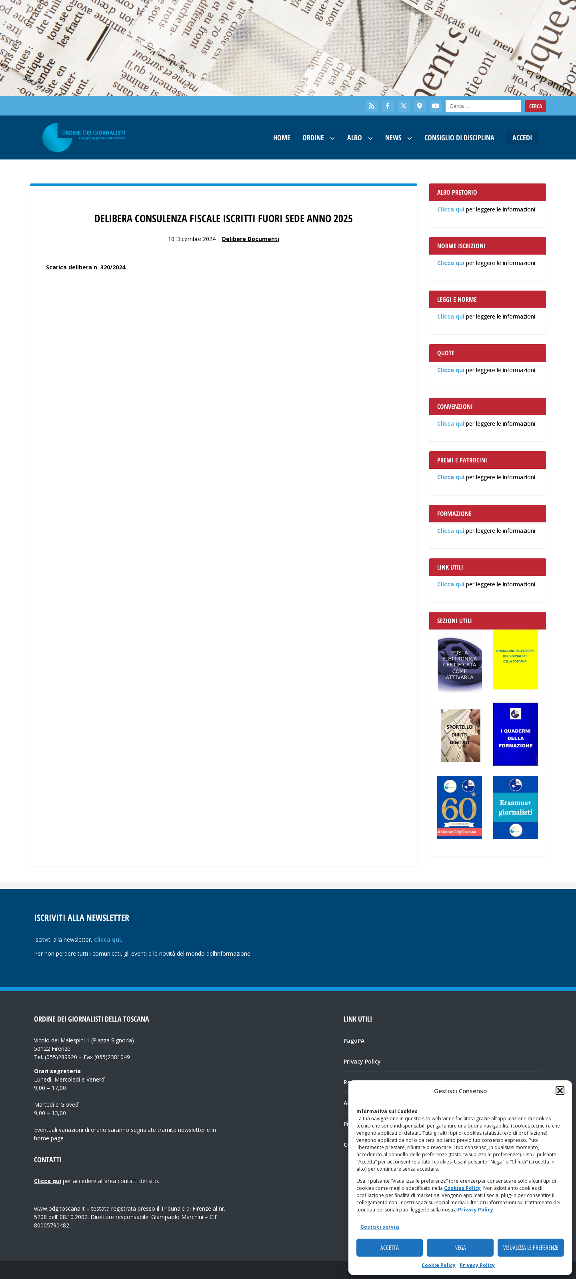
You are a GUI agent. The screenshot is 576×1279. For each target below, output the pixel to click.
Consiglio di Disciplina (459, 137)
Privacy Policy (475, 1209)
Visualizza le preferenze (530, 1247)
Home (281, 137)
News (393, 137)
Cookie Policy (439, 1265)
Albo (354, 137)
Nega (460, 1247)
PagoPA (354, 1040)
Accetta (389, 1247)
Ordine (313, 137)
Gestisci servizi (380, 1226)
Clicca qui (450, 209)
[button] (560, 1091)
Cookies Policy (462, 1188)
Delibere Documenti (250, 239)
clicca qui (107, 939)
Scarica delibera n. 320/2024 (85, 267)
